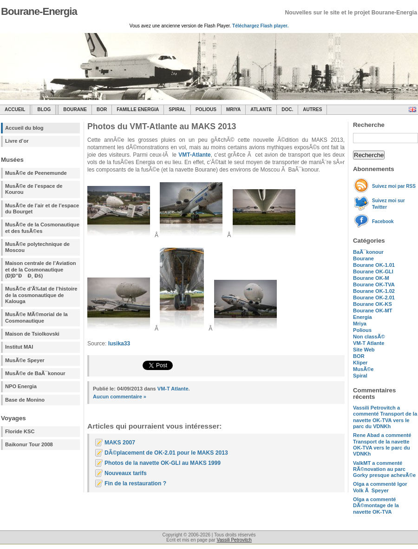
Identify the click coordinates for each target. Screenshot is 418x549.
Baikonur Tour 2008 (29, 444)
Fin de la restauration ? (135, 483)
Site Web (364, 349)
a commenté (385, 417)
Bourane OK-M (371, 278)
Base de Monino (25, 400)
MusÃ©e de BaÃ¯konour (35, 373)
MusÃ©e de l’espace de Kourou (33, 189)
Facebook (383, 221)
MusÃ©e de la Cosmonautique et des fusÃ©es (42, 227)
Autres (312, 109)
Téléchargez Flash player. (260, 25)
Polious (206, 109)
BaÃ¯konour (368, 252)
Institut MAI (19, 347)
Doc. (287, 109)
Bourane (75, 109)
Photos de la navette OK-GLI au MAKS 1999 (162, 463)
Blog (44, 109)
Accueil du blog (24, 128)
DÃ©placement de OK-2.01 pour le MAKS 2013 (166, 453)
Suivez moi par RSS (394, 186)
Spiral (360, 375)
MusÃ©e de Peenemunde (36, 173)
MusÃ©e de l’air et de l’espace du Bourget (42, 208)
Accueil (15, 109)
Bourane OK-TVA (374, 284)
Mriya (233, 109)
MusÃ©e (363, 369)
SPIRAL (177, 109)
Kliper (360, 362)
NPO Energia (21, 386)
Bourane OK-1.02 (374, 291)
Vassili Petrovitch (233, 539)
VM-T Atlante (368, 343)
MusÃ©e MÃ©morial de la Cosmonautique (36, 317)
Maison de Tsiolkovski (32, 334)
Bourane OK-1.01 (374, 265)
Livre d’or (17, 141)
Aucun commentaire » (119, 396)
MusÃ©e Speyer (25, 360)
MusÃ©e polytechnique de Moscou (37, 247)
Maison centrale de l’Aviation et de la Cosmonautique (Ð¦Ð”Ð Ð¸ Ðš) (40, 269)
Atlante (261, 109)
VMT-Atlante (194, 155)
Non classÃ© (369, 336)
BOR (102, 109)
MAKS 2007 (119, 442)
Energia (362, 317)
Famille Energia (138, 109)
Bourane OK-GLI (373, 271)
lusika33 (119, 343)
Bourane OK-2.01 (374, 297)
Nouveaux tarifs (125, 473)
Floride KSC (20, 431)
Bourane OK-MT (372, 310)
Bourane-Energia (39, 11)
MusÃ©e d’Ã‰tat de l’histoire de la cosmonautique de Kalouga (41, 295)
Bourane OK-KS (372, 304)
